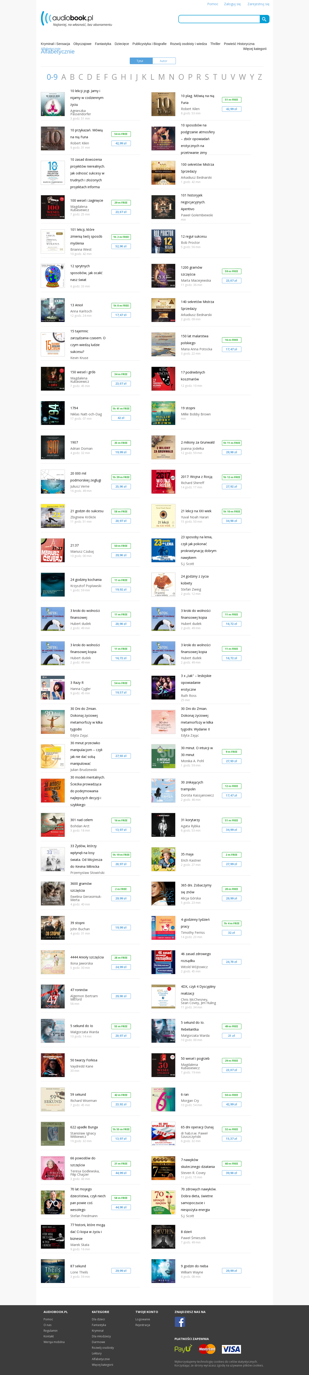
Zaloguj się (232, 4)
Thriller (215, 44)
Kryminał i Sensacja (55, 44)
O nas (47, 1325)
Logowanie (142, 1319)
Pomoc (212, 4)
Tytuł (140, 61)
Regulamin (51, 1331)
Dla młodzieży (101, 1336)
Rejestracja (142, 1325)
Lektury (97, 1353)
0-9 (53, 77)
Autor (163, 61)
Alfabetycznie (101, 1359)
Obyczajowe (82, 44)
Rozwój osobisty (103, 1348)
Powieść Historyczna (239, 44)
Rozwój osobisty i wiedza (188, 44)
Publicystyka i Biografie (150, 44)
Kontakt (49, 1336)
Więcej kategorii (255, 49)
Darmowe (98, 1342)
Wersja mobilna (54, 1342)
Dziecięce (122, 44)
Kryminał (97, 1331)
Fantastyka (103, 44)
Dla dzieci (98, 1319)
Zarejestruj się (258, 4)
